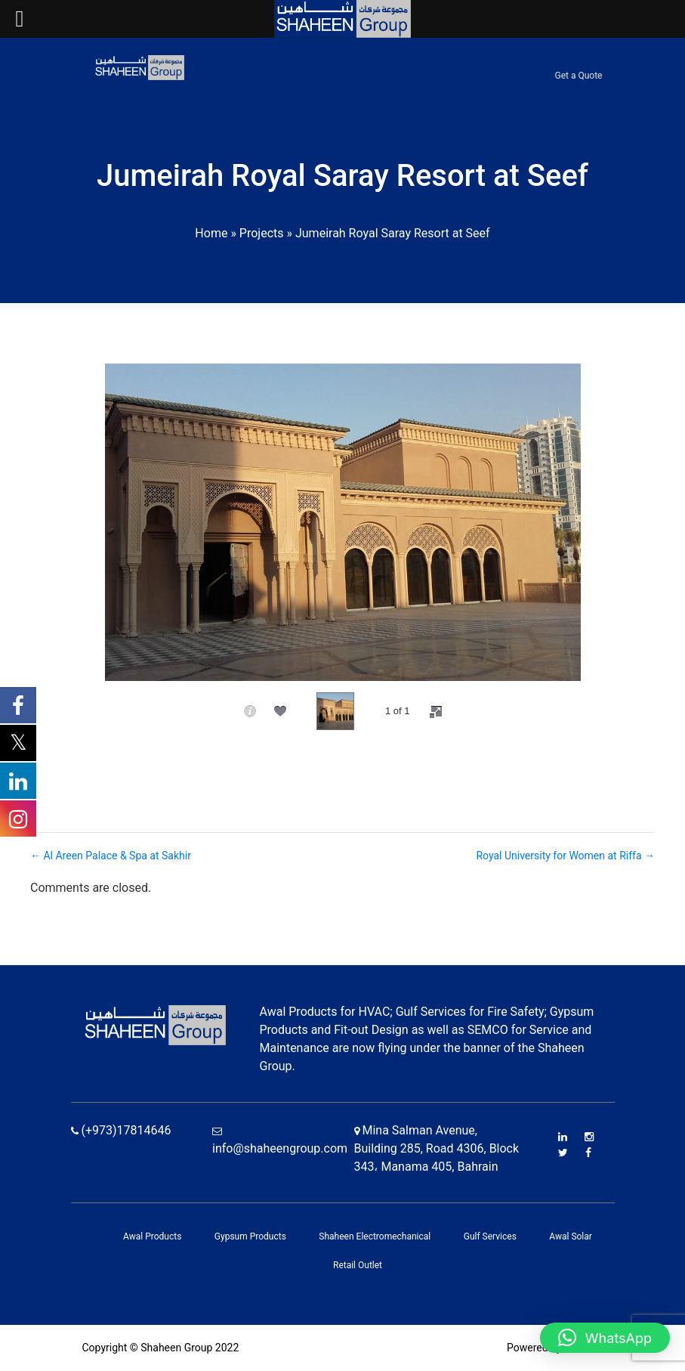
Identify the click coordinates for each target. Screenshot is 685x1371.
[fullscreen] (436, 712)
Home (211, 233)
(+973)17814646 (121, 1130)
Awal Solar (570, 1236)
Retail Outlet (357, 1265)
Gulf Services (490, 1236)
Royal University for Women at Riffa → (565, 856)
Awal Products (152, 1236)
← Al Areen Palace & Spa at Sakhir (110, 856)
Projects (261, 233)
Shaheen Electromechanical (374, 1236)
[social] (280, 711)
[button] (605, 1338)
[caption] (250, 711)
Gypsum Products (250, 1236)
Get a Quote (579, 75)
